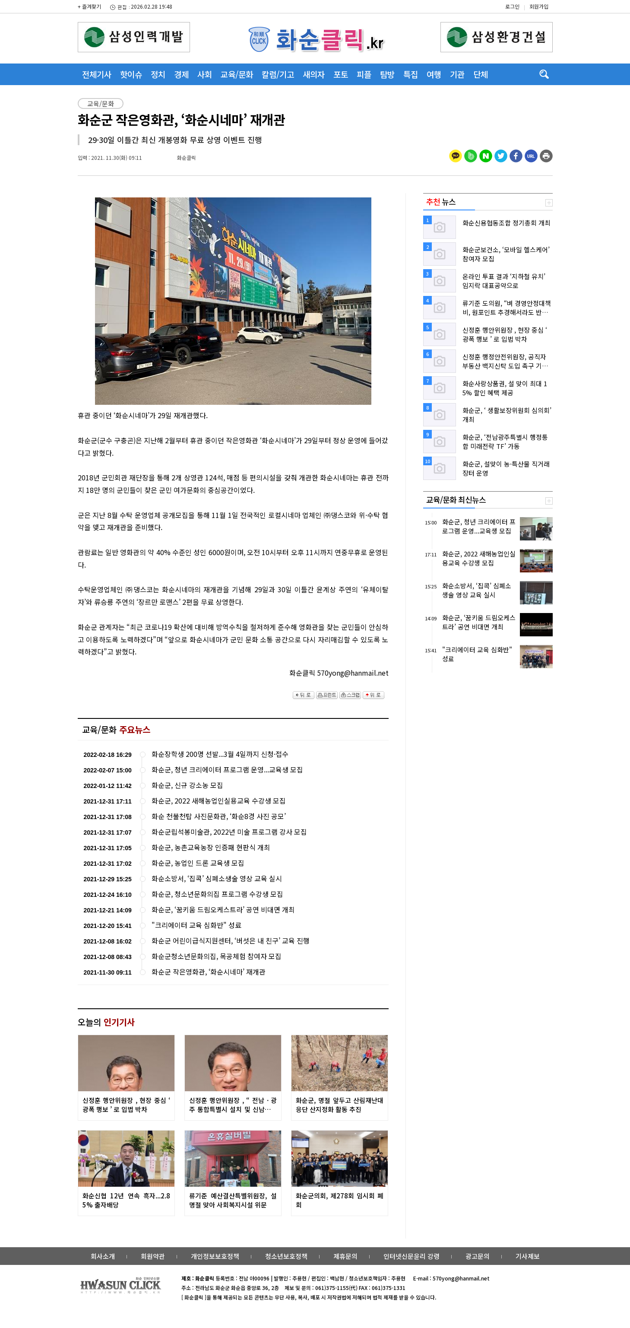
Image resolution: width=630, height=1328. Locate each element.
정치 (158, 74)
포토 (340, 74)
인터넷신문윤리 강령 (411, 1256)
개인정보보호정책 (215, 1256)
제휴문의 (345, 1256)
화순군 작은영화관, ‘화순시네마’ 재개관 (209, 971)
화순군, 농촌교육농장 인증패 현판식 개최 (211, 847)
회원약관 (153, 1256)
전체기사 (96, 74)
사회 (204, 74)
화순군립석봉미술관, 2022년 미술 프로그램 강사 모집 (229, 831)
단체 (480, 74)
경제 (181, 74)
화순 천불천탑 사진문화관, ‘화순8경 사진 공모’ (219, 816)
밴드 (558, 15)
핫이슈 (131, 74)
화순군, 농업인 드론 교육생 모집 (198, 862)
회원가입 (538, 6)
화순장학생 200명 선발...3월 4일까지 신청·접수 (220, 754)
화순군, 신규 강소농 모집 (187, 785)
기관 (457, 74)
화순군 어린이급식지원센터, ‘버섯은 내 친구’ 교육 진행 (231, 940)
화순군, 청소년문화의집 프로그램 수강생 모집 (217, 894)
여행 (434, 74)
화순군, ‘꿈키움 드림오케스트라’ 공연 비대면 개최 (223, 909)
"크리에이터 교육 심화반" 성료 (196, 925)
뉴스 (441, 201)
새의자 (314, 74)
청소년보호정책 (286, 1256)
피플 (364, 74)
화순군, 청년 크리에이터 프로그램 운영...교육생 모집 (227, 769)
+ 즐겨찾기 (89, 6)
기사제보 (528, 1256)
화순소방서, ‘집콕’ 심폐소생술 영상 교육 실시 (217, 878)
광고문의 (477, 1256)
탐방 (387, 74)
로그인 (512, 6)
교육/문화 (237, 74)
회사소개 (103, 1256)
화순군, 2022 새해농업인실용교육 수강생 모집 (219, 800)
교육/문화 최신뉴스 (456, 499)
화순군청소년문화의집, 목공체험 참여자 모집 (217, 956)
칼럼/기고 (278, 74)
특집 (410, 74)
